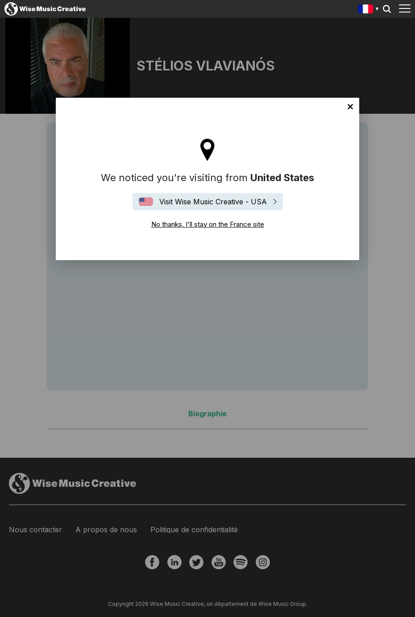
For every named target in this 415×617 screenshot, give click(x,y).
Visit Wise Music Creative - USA (213, 201)
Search (387, 9)
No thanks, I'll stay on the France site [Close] (350, 106)
